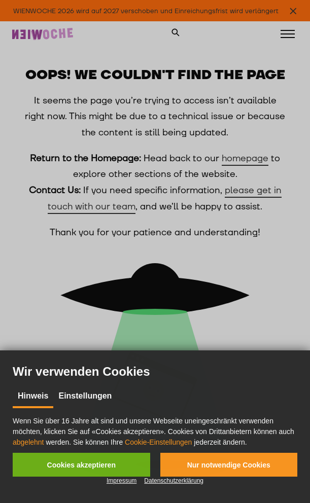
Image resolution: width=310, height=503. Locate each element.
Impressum (121, 480)
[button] (81, 465)
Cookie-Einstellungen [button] (158, 442)
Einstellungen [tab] (85, 395)
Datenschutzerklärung (173, 480)
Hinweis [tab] (33, 395)
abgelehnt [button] (28, 442)
